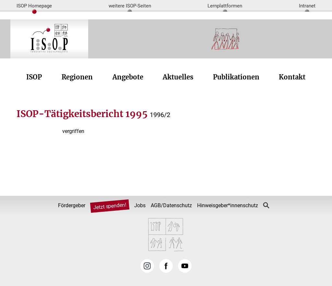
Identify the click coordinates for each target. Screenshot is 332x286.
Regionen (77, 77)
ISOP (34, 77)
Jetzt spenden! (110, 206)
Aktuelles (178, 77)
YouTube (185, 266)
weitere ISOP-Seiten (130, 6)
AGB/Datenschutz (171, 205)
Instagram (147, 266)
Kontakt (292, 77)
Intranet (307, 6)
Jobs (140, 205)
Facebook (166, 266)
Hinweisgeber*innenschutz (227, 205)
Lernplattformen (225, 6)
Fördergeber (71, 205)
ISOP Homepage (34, 6)
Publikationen (236, 77)
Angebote (128, 77)
